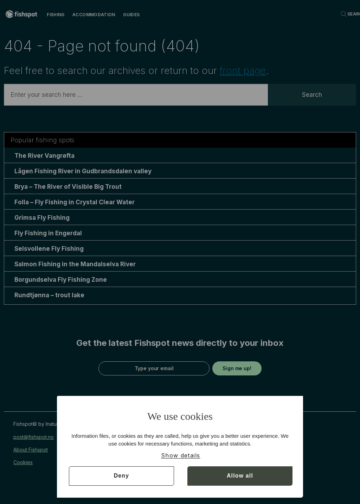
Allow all (239, 476)
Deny (121, 476)
